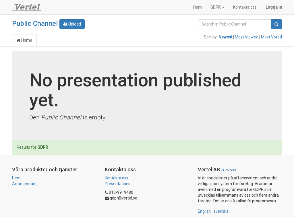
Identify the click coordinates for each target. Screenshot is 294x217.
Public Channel (35, 24)
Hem (16, 178)
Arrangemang (25, 183)
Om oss (229, 170)
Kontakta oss (116, 178)
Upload (72, 24)
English (204, 211)
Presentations (117, 183)
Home (24, 40)
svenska (221, 211)
